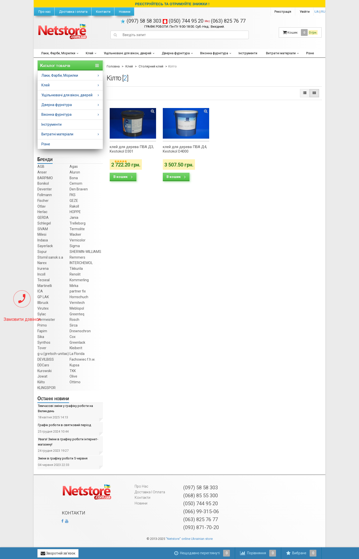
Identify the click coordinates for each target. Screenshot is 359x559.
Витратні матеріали (281, 53)
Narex (42, 263)
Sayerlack (45, 246)
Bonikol (43, 183)
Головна (113, 66)
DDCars (43, 365)
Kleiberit (76, 348)
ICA (40, 291)
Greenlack (77, 342)
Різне (310, 53)
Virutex (43, 308)
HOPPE (75, 212)
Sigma (75, 246)
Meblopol (77, 308)
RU (323, 11)
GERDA (43, 218)
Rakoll (74, 206)
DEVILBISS (45, 359)
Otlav (41, 206)
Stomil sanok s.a (50, 257)
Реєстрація (282, 11)
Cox (73, 337)
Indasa (42, 240)
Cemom (76, 183)
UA (316, 11)
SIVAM (42, 229)
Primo (42, 325)
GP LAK (43, 297)
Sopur (42, 252)
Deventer (44, 189)
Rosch (74, 320)
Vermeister (46, 320)
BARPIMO (45, 178)
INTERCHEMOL (81, 263)
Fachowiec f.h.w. (82, 359)
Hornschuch (79, 297)
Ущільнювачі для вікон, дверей (127, 53)
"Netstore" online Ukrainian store (189, 539)
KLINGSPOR (46, 388)
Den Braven (79, 189)
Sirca (74, 325)
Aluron (75, 172)
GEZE (74, 201)
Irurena (43, 269)
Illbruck (42, 303)
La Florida (77, 354)
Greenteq (77, 314)
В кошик (123, 177)
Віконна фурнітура (214, 53)
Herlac (42, 212)
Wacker (75, 234)
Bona (74, 178)
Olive (73, 376)
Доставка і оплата (73, 11)
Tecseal (43, 280)
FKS (73, 195)
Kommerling (79, 280)
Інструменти (248, 53)
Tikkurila (76, 269)
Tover (41, 348)
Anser (42, 172)
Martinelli (44, 286)
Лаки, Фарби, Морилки (58, 53)
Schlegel (44, 223)
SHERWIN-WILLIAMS (85, 252)
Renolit (75, 274)
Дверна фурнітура (176, 53)
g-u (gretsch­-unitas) (53, 354)
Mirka (74, 286)
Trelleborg (78, 223)
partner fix (78, 291)
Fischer (43, 201)
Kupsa (74, 365)
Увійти (305, 11)
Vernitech (77, 303)
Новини (124, 11)
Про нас (44, 11)
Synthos (43, 342)
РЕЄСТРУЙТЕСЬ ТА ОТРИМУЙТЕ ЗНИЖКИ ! (172, 4)
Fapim (42, 331)
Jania (74, 218)
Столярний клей (151, 66)
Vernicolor (78, 240)
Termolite (77, 229)
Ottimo (75, 382)
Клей (89, 53)
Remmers (77, 257)
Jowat (42, 376)
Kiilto (41, 382)
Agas (74, 166)
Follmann (44, 195)
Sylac (41, 314)
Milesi (41, 234)
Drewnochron (80, 331)
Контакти (102, 11)
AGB (40, 166)
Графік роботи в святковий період (64, 425)
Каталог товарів (55, 65)
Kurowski (44, 371)
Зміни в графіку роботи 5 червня (63, 458)
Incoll (41, 274)
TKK (73, 371)
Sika (40, 337)
